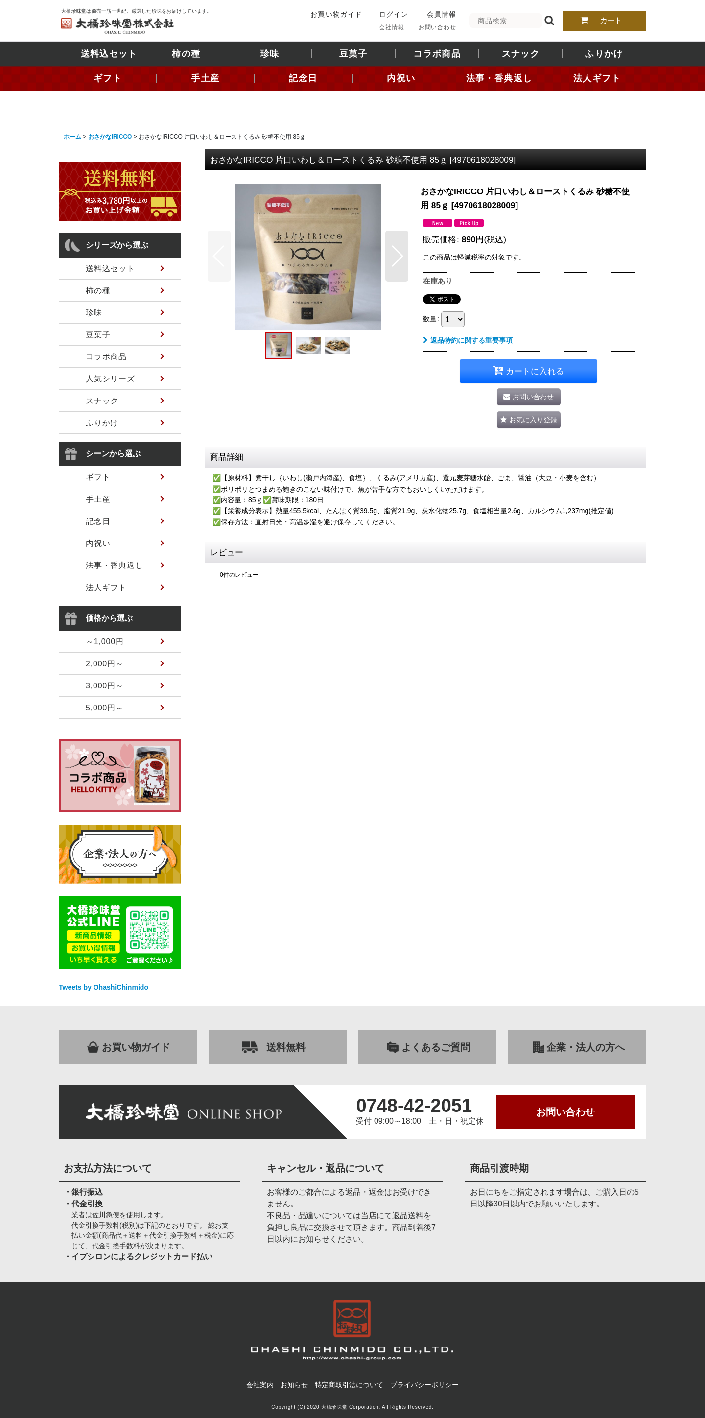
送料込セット (109, 53)
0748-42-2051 (414, 1105)
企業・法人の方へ (585, 1047)
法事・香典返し (499, 78)
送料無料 (286, 1047)
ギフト (108, 78)
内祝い (401, 78)
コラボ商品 (437, 53)
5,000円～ (105, 708)
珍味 (270, 53)
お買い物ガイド (336, 14)
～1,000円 (105, 642)
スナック (521, 53)
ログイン (393, 14)
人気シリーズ (110, 379)
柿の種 (186, 53)
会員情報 (441, 14)
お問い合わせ (437, 27)
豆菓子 (353, 53)
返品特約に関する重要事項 (468, 340)
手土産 (205, 78)
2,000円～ (105, 664)
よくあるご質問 (435, 1047)
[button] (219, 256)
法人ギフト (597, 78)
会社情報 (391, 27)
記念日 (303, 78)
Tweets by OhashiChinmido (103, 987)
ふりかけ (604, 53)
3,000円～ (105, 686)
